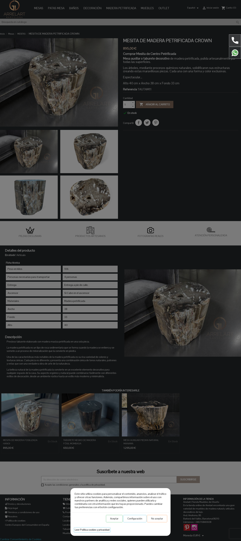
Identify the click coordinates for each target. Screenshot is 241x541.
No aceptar (157, 518)
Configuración (134, 518)
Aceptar (114, 518)
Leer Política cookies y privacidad (92, 529)
